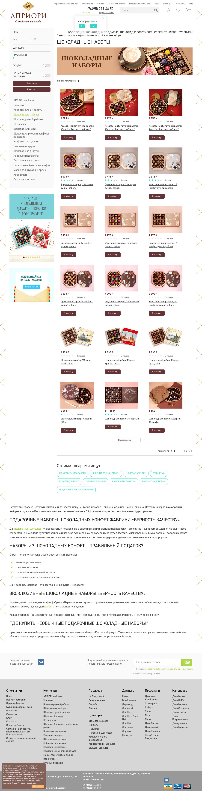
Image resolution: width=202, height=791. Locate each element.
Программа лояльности (140, 4)
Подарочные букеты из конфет (31, 165)
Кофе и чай (20, 174)
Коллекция (76, 32)
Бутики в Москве (15, 703)
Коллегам (127, 735)
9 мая (148, 711)
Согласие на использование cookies (21, 739)
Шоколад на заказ (98, 721)
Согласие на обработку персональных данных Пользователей (18, 732)
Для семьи (127, 727)
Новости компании (16, 700)
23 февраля (151, 703)
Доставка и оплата (116, 4)
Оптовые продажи (24, 179)
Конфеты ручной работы (27, 110)
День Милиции (180, 727)
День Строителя (180, 708)
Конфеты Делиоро (69, 481)
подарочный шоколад (27, 528)
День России (151, 723)
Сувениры (186, 32)
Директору (128, 704)
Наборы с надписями (26, 155)
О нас (9, 696)
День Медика (179, 704)
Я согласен (37, 786)
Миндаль (93, 725)
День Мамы (178, 696)
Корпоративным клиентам (66, 4)
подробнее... (31, 783)
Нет (93, 26)
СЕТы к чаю (20, 124)
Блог (157, 4)
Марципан (94, 729)
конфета (49, 606)
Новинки (18, 105)
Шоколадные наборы (26, 114)
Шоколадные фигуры (26, 151)
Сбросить (31, 89)
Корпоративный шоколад (102, 744)
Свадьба (93, 704)
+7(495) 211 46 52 (100, 9)
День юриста (179, 712)
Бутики (100, 4)
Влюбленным (129, 700)
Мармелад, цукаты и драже (30, 170)
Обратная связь (106, 13)
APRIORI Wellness (23, 100)
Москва (86, 13)
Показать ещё (124, 440)
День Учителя (152, 731)
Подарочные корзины (26, 160)
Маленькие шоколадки (101, 733)
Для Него (127, 712)
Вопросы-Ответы (15, 725)
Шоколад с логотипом (136, 32)
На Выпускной (96, 696)
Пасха (148, 719)
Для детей (127, 708)
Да (81, 26)
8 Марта (149, 707)
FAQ (191, 4)
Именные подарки (24, 146)
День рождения (97, 700)
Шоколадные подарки (102, 32)
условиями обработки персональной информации (170, 669)
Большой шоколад (98, 748)
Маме (125, 696)
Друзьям (126, 731)
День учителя (179, 723)
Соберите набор (165, 32)
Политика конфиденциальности (15, 771)
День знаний (151, 727)
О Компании (87, 4)
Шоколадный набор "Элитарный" (122, 419)
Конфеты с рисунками (26, 141)
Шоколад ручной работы (28, 119)
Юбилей (93, 708)
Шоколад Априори (24, 129)
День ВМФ (178, 700)
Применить (32, 83)
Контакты (180, 4)
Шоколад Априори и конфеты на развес (31, 135)
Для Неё (126, 723)
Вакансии (167, 4)
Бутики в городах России (19, 707)
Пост (147, 715)
